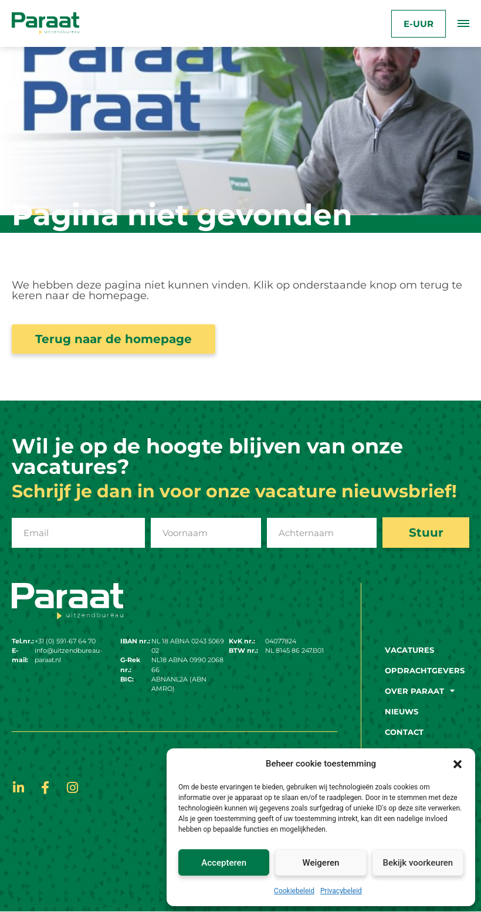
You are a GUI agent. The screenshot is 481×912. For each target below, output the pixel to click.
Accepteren (223, 862)
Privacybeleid (341, 891)
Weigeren (321, 862)
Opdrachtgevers (425, 670)
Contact (404, 732)
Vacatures (409, 650)
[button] (457, 763)
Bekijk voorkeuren (417, 862)
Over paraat (420, 691)
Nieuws (401, 711)
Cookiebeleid (294, 891)
